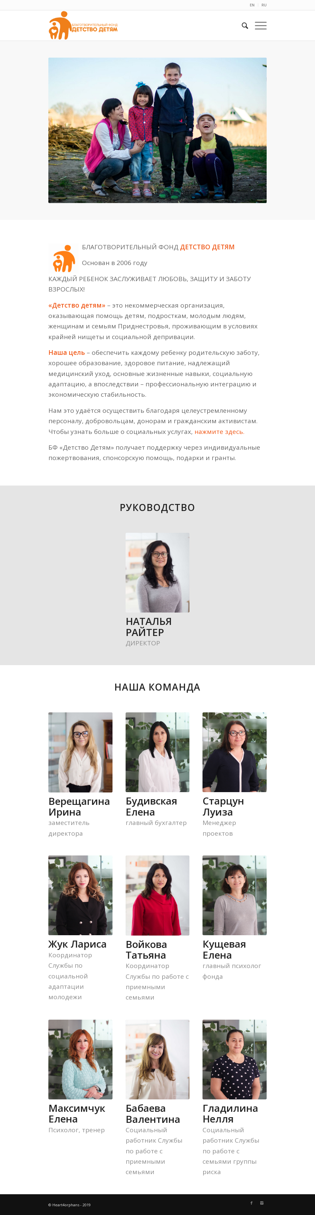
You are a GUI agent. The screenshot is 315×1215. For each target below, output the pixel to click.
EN (252, 4)
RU (264, 4)
